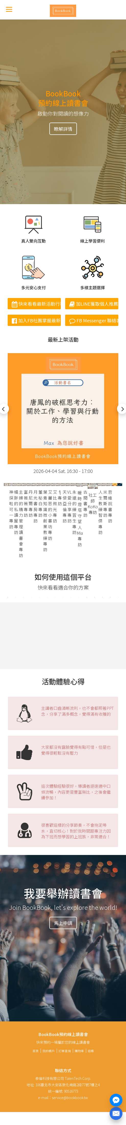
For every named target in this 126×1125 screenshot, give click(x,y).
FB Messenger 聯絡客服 (93, 320)
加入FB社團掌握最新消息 (36, 320)
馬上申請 (63, 923)
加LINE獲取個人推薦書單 (93, 303)
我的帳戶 (48, 1051)
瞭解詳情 (63, 128)
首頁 (35, 1051)
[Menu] (9, 9)
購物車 (79, 1051)
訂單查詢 (65, 1051)
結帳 (91, 1051)
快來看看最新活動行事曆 (36, 303)
